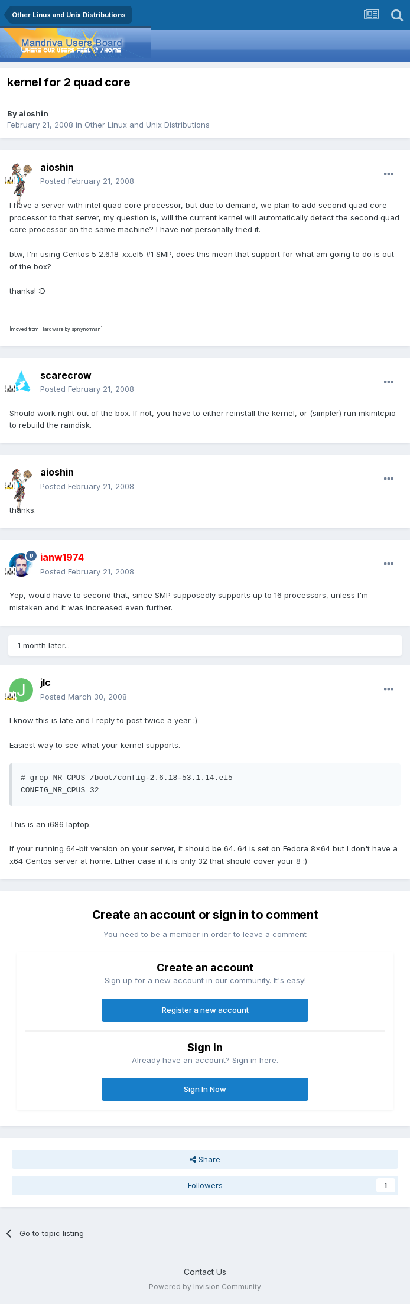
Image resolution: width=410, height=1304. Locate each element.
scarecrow (66, 375)
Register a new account (205, 1009)
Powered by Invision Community (205, 1286)
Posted (87, 181)
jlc (45, 682)
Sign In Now (205, 1089)
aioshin (33, 113)
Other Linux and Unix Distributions (147, 124)
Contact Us (205, 1272)
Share (205, 1159)
